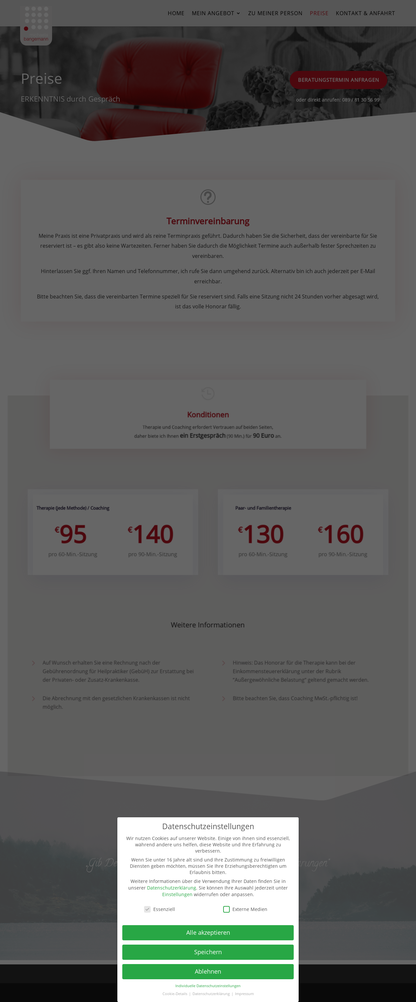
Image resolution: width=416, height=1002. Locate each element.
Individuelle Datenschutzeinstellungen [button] (208, 986)
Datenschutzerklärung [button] (212, 993)
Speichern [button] (208, 952)
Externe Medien (245, 909)
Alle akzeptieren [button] (208, 932)
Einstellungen (177, 894)
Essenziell (159, 909)
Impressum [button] (244, 993)
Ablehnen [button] (208, 971)
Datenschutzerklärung (171, 888)
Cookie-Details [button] (175, 993)
